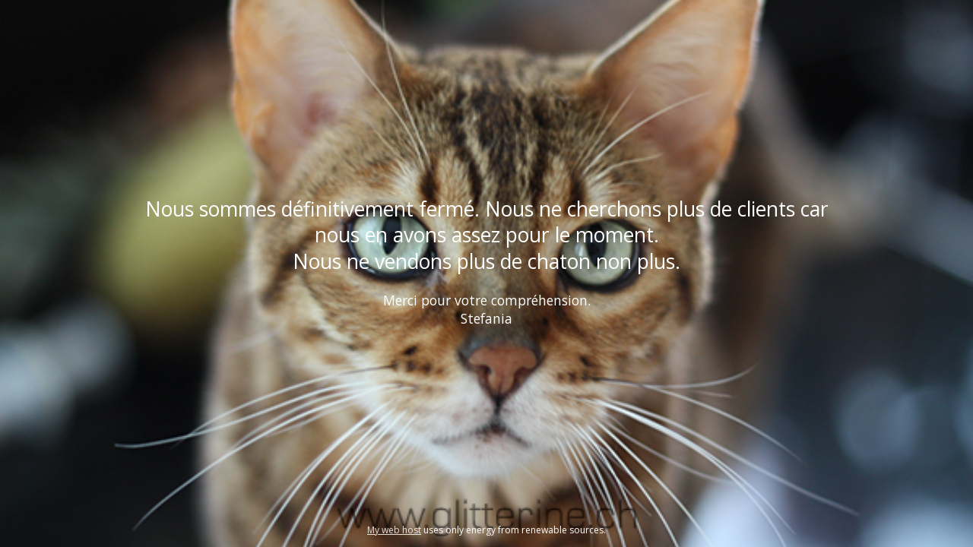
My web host (394, 529)
